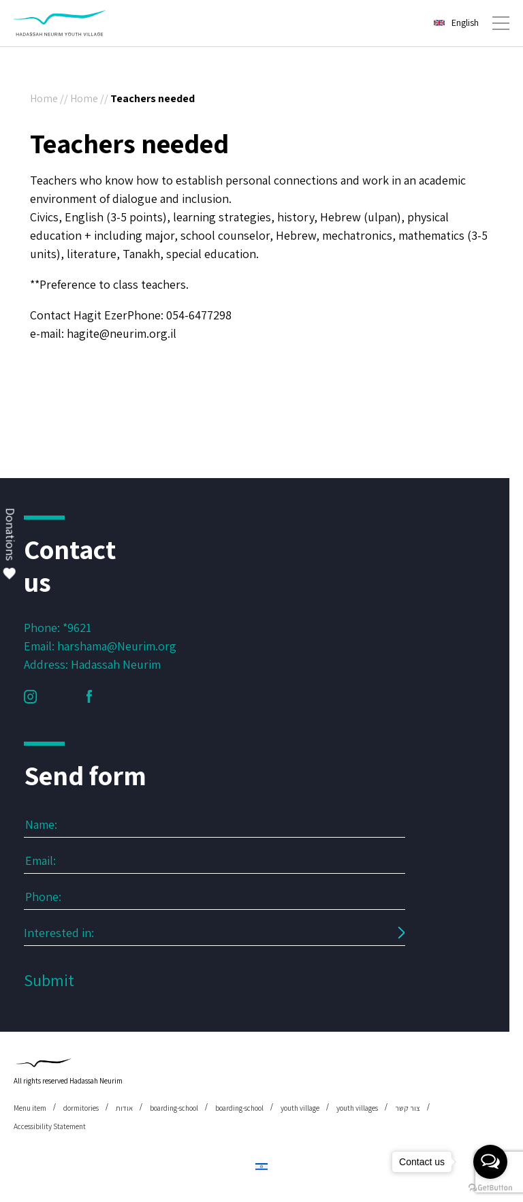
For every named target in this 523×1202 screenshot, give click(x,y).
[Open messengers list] (490, 1162)
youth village (300, 1108)
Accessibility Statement (50, 1126)
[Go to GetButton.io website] (490, 1188)
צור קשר (407, 1108)
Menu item (30, 1108)
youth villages (357, 1108)
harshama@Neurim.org (116, 646)
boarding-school (174, 1108)
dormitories (81, 1108)
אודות (124, 1108)
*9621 (77, 627)
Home (44, 98)
